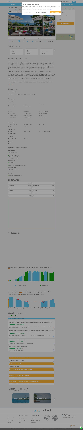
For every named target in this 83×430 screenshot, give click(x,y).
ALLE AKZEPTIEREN (55, 12)
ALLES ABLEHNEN (27, 12)
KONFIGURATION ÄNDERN (41, 12)
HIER (50, 9)
